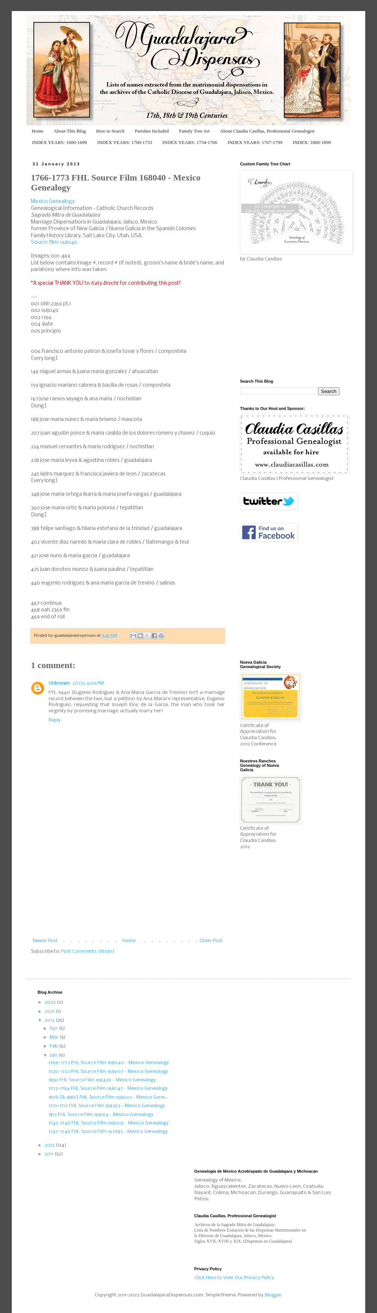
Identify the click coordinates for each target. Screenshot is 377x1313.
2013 (50, 1020)
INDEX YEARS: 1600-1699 (59, 142)
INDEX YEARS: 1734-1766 (189, 142)
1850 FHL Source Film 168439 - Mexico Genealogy (102, 1080)
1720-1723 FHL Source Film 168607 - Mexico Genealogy (108, 1071)
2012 (50, 1145)
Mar (55, 1037)
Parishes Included (152, 131)
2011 (49, 1154)
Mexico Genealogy (53, 201)
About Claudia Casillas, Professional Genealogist (267, 131)
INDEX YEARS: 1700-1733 (124, 142)
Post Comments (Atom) (87, 951)
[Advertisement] (128, 883)
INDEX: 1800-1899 (312, 142)
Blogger (273, 1295)
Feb (54, 1046)
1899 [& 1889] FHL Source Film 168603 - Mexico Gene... (108, 1097)
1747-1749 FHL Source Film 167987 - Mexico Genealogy (108, 1131)
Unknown (59, 683)
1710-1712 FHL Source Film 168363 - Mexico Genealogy (107, 1105)
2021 (50, 1011)
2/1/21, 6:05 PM (88, 683)
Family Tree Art (194, 131)
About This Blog (70, 131)
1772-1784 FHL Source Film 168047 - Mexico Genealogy (108, 1088)
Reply (55, 720)
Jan (54, 1055)
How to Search (110, 131)
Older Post (211, 940)
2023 (51, 1002)
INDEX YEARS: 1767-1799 (255, 142)
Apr (54, 1028)
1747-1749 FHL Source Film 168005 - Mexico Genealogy (109, 1123)
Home (37, 131)
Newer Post (45, 940)
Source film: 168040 (54, 242)
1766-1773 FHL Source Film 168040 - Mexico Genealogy (109, 1062)
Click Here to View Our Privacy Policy (234, 1277)
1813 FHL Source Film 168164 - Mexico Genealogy (101, 1114)
